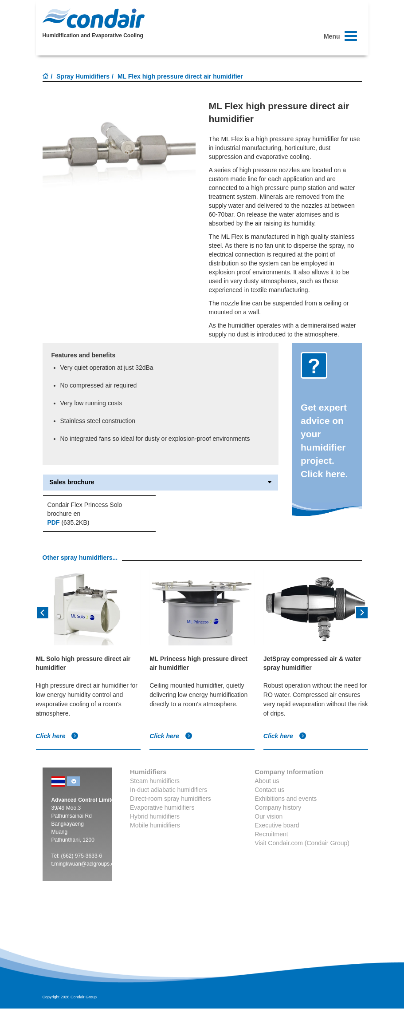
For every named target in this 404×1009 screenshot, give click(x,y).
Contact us (269, 789)
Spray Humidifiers (83, 76)
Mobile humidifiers (155, 825)
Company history (278, 807)
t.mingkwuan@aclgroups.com (86, 864)
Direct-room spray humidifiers (170, 798)
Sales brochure (161, 482)
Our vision (268, 816)
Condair (94, 18)
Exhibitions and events (286, 798)
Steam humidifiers (155, 780)
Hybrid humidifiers (155, 816)
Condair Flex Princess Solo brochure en (84, 509)
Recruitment (271, 834)
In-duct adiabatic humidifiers (168, 789)
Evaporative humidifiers (162, 807)
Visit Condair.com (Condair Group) (302, 843)
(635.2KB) (68, 522)
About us (267, 780)
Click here (57, 736)
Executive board (277, 825)
